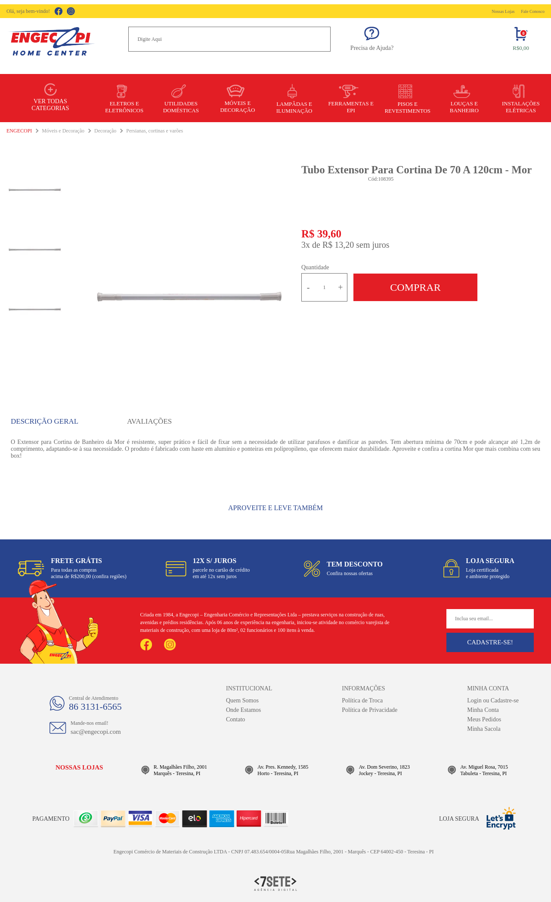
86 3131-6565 (95, 706)
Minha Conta (483, 710)
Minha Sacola (483, 729)
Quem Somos (242, 700)
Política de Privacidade (369, 710)
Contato (235, 719)
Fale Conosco (533, 11)
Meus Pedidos (484, 719)
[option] (188, 295)
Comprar (415, 287)
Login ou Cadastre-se (493, 700)
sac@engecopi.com (96, 731)
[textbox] (229, 39)
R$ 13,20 (338, 244)
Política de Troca (362, 700)
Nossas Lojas (503, 11)
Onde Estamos (243, 710)
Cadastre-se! (490, 642)
